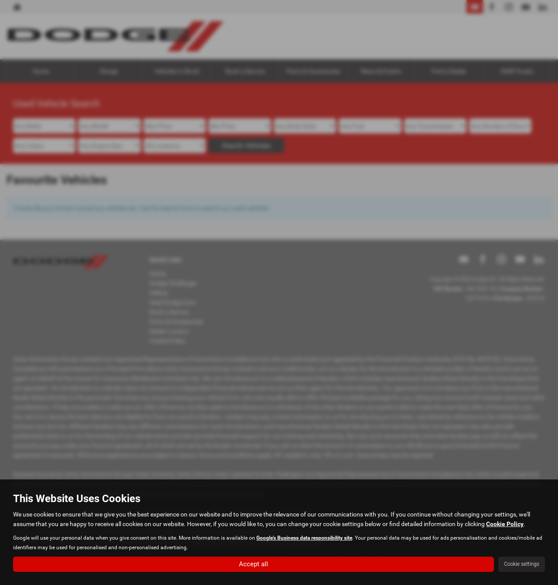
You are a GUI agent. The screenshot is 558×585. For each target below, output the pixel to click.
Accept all (253, 563)
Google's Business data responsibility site (304, 537)
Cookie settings (521, 564)
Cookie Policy (505, 523)
